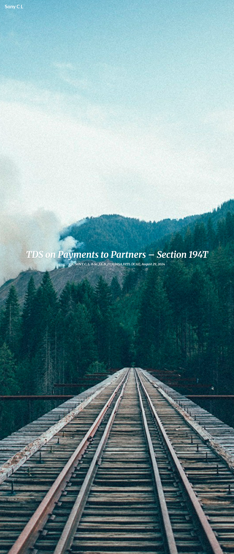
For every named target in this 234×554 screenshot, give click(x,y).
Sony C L (14, 6)
